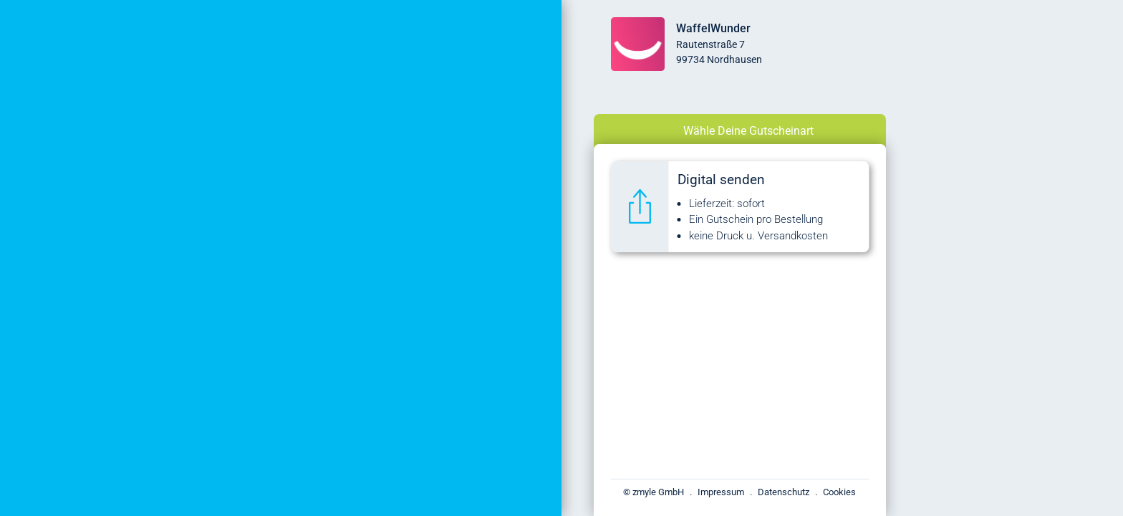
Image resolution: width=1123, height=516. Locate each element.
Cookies (839, 492)
